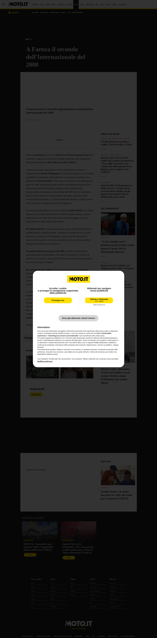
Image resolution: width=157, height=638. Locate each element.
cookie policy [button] (99, 336)
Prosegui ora (58, 300)
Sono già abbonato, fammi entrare (78, 318)
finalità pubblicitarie (100, 343)
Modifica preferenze (44, 361)
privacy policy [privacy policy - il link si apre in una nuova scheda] (103, 331)
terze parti (72, 338)
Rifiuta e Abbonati (99, 300)
